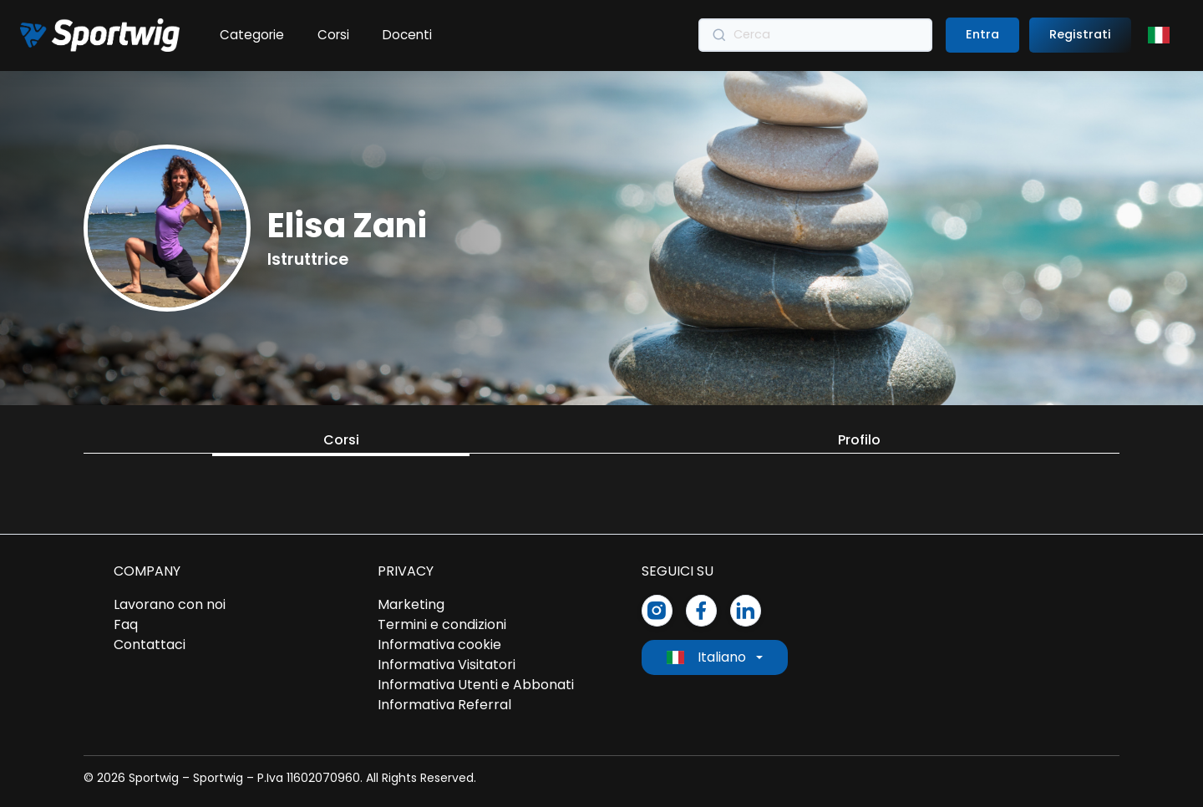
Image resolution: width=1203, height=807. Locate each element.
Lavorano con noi (170, 604)
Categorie (252, 34)
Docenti (407, 34)
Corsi (333, 34)
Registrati (1080, 34)
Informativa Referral (444, 704)
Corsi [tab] (341, 439)
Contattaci (149, 644)
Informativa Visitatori (446, 664)
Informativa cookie (439, 644)
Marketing (411, 604)
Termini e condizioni (442, 624)
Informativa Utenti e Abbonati (476, 684)
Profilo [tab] (859, 439)
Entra (982, 34)
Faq (126, 624)
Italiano (706, 657)
